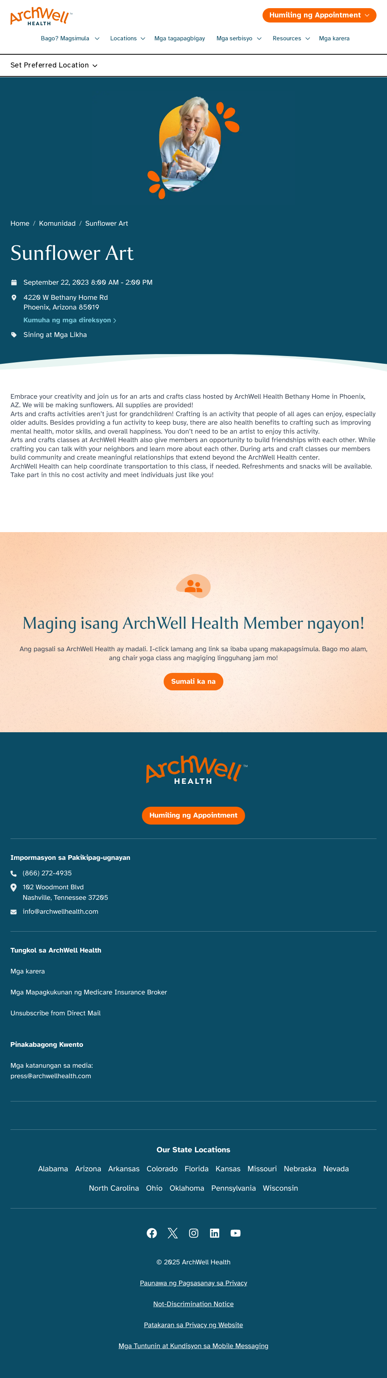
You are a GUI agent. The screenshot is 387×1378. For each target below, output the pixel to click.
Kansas (228, 1169)
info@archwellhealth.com (60, 912)
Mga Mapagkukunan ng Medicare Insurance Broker (88, 992)
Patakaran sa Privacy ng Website (193, 1325)
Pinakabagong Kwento (46, 1045)
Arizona (88, 1169)
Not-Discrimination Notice (193, 1304)
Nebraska (300, 1169)
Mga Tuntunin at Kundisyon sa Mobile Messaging (194, 1346)
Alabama (53, 1169)
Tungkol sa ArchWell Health (55, 950)
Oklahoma (186, 1188)
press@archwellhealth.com (50, 1076)
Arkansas (124, 1169)
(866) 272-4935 (47, 873)
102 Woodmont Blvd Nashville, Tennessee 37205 (65, 892)
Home (19, 224)
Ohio (154, 1188)
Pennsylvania (233, 1188)
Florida (197, 1169)
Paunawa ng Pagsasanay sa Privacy (193, 1283)
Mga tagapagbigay (179, 38)
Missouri (262, 1169)
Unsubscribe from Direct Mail (55, 1013)
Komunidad (57, 224)
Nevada (336, 1169)
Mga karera (334, 38)
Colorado (162, 1169)
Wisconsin (280, 1188)
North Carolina (114, 1188)
